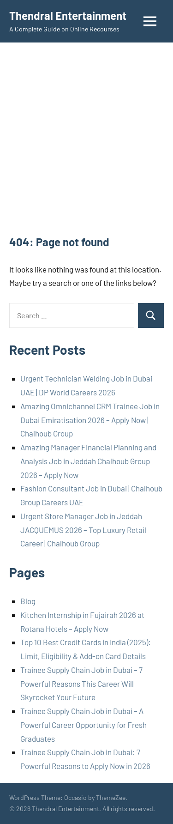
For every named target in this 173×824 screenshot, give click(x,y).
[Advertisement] (86, 143)
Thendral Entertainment (67, 15)
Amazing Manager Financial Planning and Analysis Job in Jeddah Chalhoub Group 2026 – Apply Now (88, 460)
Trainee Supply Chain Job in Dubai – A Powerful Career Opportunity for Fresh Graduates (83, 724)
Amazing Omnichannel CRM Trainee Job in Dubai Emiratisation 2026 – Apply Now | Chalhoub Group (90, 419)
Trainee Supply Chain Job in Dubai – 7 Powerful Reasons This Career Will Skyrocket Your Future (81, 683)
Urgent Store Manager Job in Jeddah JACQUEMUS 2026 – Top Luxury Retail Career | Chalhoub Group (83, 529)
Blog (28, 601)
